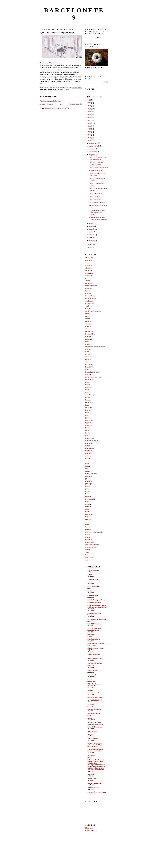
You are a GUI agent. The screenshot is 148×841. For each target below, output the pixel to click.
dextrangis (91, 634)
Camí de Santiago (91, 298)
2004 (89, 244)
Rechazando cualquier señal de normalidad (95, 750)
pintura (87, 486)
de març (92, 235)
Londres (88, 433)
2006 (89, 138)
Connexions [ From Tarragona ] (94, 614)
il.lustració (88, 407)
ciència (87, 316)
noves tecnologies (91, 473)
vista (86, 560)
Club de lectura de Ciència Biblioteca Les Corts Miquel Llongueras (97, 607)
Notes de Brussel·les (94, 727)
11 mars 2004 (89, 258)
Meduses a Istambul (95, 170)
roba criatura (89, 514)
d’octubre (92, 149)
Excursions (88, 364)
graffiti (87, 392)
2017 (89, 106)
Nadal (87, 463)
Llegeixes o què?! (93, 713)
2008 (89, 132)
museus (87, 458)
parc (86, 479)
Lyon (61, 89)
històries (88, 400)
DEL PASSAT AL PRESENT (96, 619)
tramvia (87, 534)
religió (87, 509)
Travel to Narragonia (94, 783)
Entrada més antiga (76, 104)
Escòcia (87, 354)
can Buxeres (89, 301)
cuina (87, 329)
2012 (89, 120)
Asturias (88, 281)
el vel (87, 352)
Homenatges (89, 402)
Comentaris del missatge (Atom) (60, 108)
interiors (87, 410)
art (86, 278)
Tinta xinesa (91, 779)
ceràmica (88, 308)
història (87, 397)
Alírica (89, 575)
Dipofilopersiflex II (93, 639)
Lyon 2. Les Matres (95, 199)
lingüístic (88, 423)
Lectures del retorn (94, 709)
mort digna (88, 456)
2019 (89, 100)
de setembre (93, 152)
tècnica (87, 527)
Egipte (87, 341)
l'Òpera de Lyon (54, 63)
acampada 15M (90, 260)
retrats (87, 512)
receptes (88, 504)
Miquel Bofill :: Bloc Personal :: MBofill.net (95, 723)
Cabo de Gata (89, 296)
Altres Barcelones (93, 570)
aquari (89, 582)
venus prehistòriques (92, 545)
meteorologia (89, 448)
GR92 (87, 390)
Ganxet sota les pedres (95, 697)
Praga (87, 494)
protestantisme (90, 499)
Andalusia (88, 270)
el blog (87, 344)
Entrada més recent (46, 104)
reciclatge (88, 506)
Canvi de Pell (89, 303)
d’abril (91, 232)
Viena (87, 555)
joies (86, 418)
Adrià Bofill (89, 828)
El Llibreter (91, 666)
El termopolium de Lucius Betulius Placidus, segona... (97, 212)
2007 (89, 135)
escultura (88, 359)
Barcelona (88, 283)
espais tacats (92, 675)
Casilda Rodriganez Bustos (96, 600)
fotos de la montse (93, 693)
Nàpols (87, 466)
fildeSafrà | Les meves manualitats (95, 684)
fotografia (88, 382)
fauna (87, 369)
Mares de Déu (89, 438)
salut (86, 522)
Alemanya (88, 268)
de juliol (92, 223)
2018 (89, 103)
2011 (89, 123)
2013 (89, 117)
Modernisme (89, 451)
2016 (89, 109)
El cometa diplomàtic (94, 663)
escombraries (89, 357)
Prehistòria (88, 496)
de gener (92, 240)
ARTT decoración (93, 586)
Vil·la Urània (89, 557)
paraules (90, 734)
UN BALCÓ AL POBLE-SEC (96, 792)
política (87, 489)
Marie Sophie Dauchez (92, 440)
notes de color (92, 731)
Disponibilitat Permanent (96, 643)
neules (87, 471)
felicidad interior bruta (92, 372)
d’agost (91, 155)
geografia (88, 387)
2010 (89, 126)
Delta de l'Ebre (90, 334)
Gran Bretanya (90, 395)
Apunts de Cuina (93, 579)
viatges (87, 550)
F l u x (89, 679)
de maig (92, 229)
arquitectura (89, 275)
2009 (89, 129)
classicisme (89, 321)
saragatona (91, 755)
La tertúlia (90, 704)
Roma (87, 517)
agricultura (88, 265)
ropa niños (88, 519)
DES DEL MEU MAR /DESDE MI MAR (94, 629)
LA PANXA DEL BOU (94, 700)
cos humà (88, 324)
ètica (86, 362)
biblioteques (89, 288)
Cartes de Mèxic (93, 595)
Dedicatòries (89, 331)
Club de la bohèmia (94, 603)
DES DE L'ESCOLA (94, 624)
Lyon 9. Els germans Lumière (98, 167)
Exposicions (89, 367)
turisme (87, 537)
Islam (87, 412)
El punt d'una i (92, 670)
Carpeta (90, 591)
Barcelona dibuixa (91, 286)
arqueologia (89, 273)
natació (87, 468)
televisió (88, 529)
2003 (89, 247)
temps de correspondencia (93, 532)
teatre (87, 524)
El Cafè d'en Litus (93, 654)
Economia (88, 339)
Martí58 (90, 718)
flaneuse (90, 690)
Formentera (89, 379)
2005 (89, 140)
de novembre (93, 146)
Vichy (87, 552)
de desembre (93, 143)
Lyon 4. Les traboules (96, 193)
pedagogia (88, 484)
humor (87, 405)
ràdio (86, 501)
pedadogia (88, 481)
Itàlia (86, 415)
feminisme (88, 374)
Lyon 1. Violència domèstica (98, 202)
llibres (87, 430)
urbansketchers (90, 542)
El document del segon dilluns (95, 347)
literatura (88, 428)
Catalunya (88, 306)
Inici (61, 104)
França (87, 385)
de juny (91, 226)
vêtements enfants (91, 547)
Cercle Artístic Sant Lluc (93, 311)
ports (86, 491)
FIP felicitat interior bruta (93, 377)
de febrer (92, 238)
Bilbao (87, 291)
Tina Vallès (91, 774)
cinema (87, 319)
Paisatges (88, 476)
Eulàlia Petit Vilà (91, 831)
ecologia (88, 336)
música (66, 89)
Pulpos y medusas (93, 739)
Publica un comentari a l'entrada (50, 101)
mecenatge (88, 443)
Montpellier (88, 453)
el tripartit (88, 349)
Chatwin (88, 314)
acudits (87, 263)
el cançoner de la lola (94, 659)
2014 (89, 114)
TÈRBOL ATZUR (93, 788)
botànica (88, 293)
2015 (89, 111)
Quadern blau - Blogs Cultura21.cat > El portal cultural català (95, 744)
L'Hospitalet (89, 420)
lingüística (88, 425)
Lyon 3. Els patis (94, 196)
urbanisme (88, 539)
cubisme (88, 326)
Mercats (87, 445)
